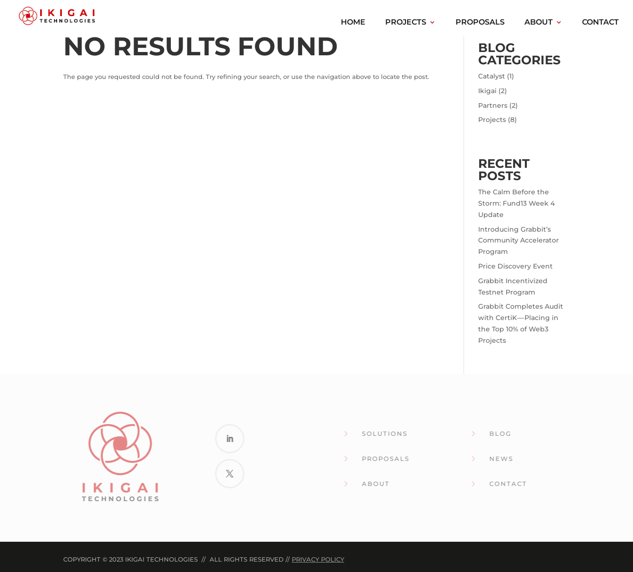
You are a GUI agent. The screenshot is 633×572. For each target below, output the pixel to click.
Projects (405, 22)
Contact (600, 22)
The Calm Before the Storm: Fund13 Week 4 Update (516, 203)
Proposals (480, 22)
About (538, 22)
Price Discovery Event (515, 266)
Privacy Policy (318, 559)
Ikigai (487, 91)
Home (353, 22)
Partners (492, 105)
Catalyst (491, 76)
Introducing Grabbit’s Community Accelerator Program (518, 240)
